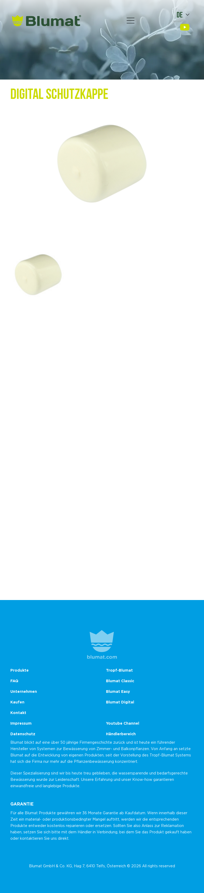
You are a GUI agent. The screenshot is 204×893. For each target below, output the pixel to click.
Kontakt (18, 713)
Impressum (21, 723)
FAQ (14, 681)
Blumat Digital (120, 702)
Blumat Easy (118, 691)
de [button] (180, 14)
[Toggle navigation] (131, 20)
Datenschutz (22, 734)
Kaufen (17, 702)
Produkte (19, 670)
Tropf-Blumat (119, 670)
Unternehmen (23, 691)
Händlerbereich (121, 734)
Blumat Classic (120, 681)
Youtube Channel (122, 723)
